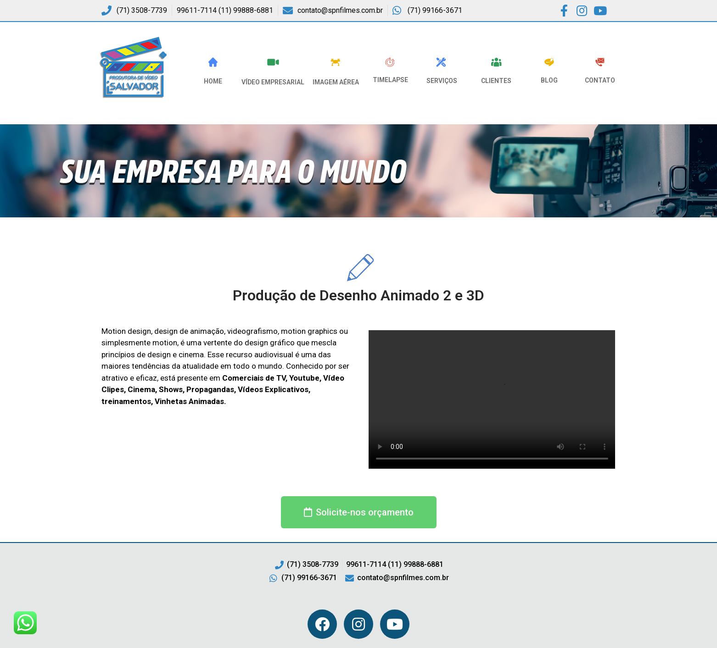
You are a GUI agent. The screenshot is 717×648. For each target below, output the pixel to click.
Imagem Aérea (336, 82)
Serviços (441, 80)
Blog (549, 80)
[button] (359, 512)
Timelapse (390, 79)
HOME (213, 81)
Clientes (496, 80)
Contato (600, 80)
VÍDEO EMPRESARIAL (272, 82)
